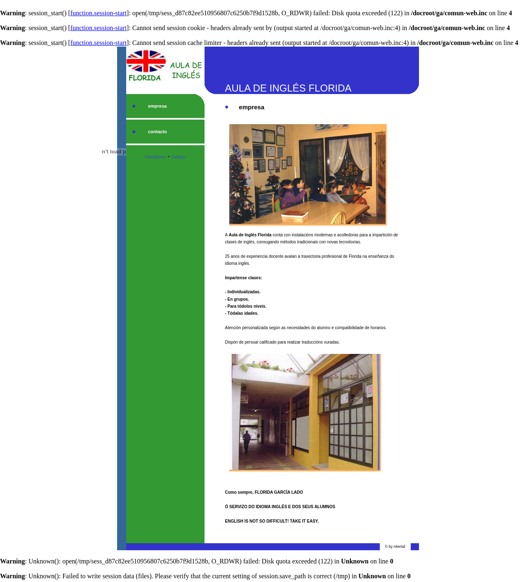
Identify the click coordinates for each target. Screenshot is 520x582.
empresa (157, 106)
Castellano (155, 157)
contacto (157, 131)
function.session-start (99, 12)
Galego (179, 157)
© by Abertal (395, 546)
